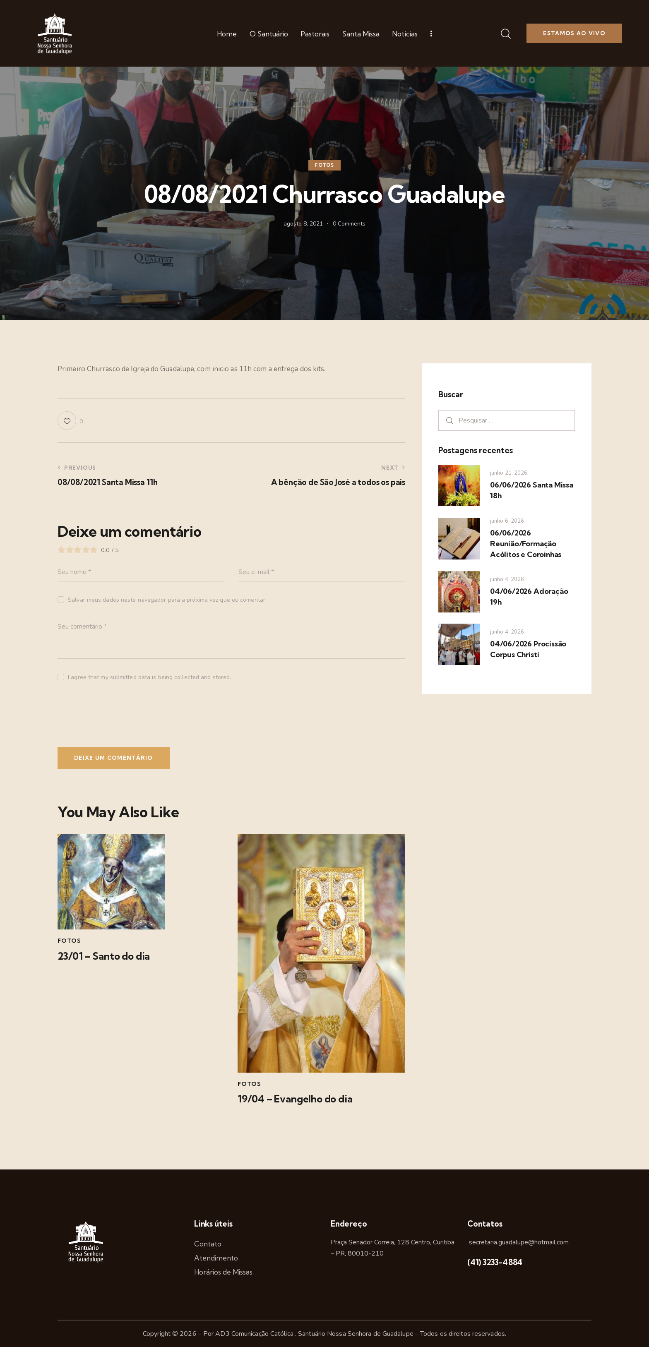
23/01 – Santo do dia (104, 956)
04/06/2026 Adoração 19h (529, 596)
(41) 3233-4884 (494, 1262)
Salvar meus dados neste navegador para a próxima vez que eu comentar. (167, 600)
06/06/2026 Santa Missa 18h (531, 490)
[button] (70, 420)
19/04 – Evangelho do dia (295, 1099)
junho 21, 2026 (508, 473)
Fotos (324, 165)
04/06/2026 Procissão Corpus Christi (528, 649)
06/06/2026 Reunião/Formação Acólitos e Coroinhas (525, 543)
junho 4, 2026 (507, 579)
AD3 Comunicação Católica (255, 1333)
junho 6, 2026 (507, 521)
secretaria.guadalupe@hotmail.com (518, 1242)
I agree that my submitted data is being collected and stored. (149, 677)
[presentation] (114, 717)
